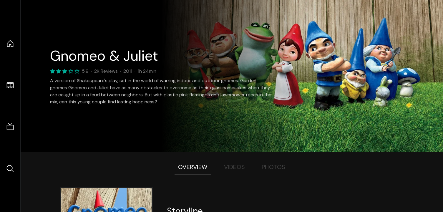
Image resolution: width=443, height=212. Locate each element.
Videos (234, 167)
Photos (274, 167)
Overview (193, 167)
